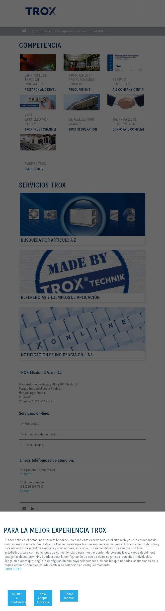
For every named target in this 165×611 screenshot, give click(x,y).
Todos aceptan (69, 596)
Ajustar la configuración (18, 598)
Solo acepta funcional (43, 598)
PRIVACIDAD (12, 569)
